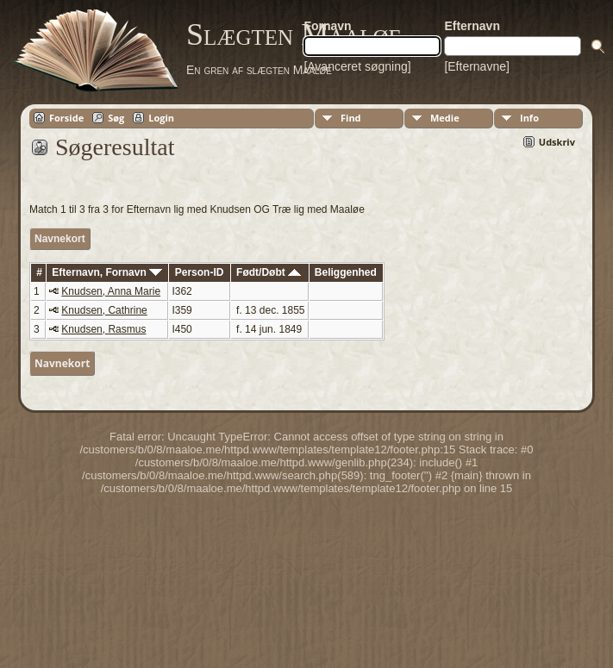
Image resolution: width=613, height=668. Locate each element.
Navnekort (59, 239)
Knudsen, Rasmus (103, 329)
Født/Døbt (268, 272)
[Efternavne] (477, 66)
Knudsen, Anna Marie (110, 291)
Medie (445, 117)
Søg (116, 117)
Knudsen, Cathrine (104, 310)
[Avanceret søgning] (356, 66)
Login (161, 117)
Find (351, 117)
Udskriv (557, 141)
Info (529, 117)
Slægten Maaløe (294, 34)
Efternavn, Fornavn (107, 272)
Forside (66, 117)
